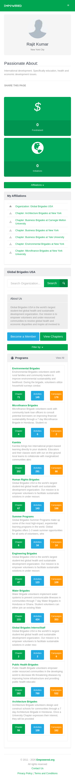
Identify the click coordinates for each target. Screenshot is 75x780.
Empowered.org (45, 759)
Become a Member (23, 336)
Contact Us (37, 768)
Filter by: (37, 347)
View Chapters (53, 336)
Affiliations (37, 185)
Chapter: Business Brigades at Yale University (39, 237)
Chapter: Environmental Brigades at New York (39, 244)
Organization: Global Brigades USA (34, 206)
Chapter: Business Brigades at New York (37, 230)
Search (57, 283)
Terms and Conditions (46, 773)
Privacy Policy (24, 773)
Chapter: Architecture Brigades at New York (38, 213)
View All (60, 358)
